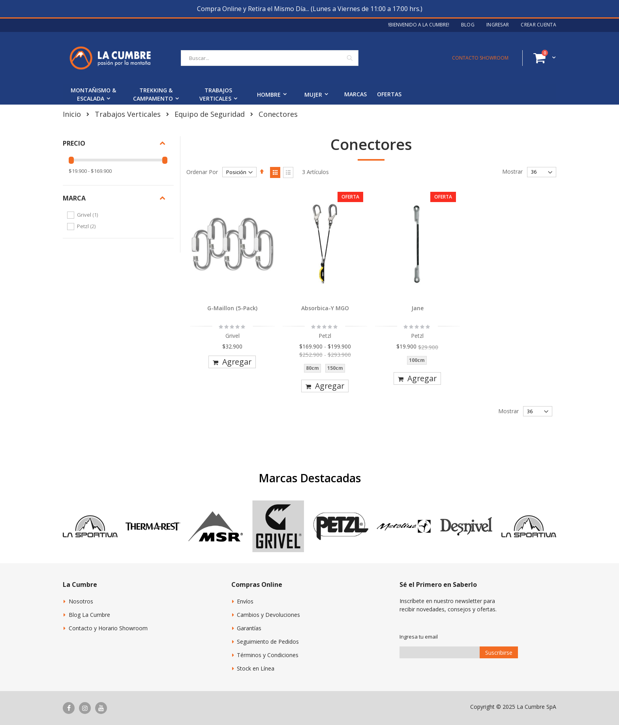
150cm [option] (335, 368)
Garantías (249, 628)
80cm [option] (312, 368)
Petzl (87, 226)
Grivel (88, 214)
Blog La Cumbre (89, 614)
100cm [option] (417, 360)
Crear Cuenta (538, 25)
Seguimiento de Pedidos (268, 641)
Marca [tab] (74, 198)
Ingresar (497, 25)
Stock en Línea (255, 668)
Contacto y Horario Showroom (108, 628)
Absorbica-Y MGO (325, 308)
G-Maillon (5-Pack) (232, 308)
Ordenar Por (202, 172)
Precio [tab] (74, 143)
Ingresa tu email (419, 636)
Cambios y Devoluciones (268, 614)
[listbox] (325, 370)
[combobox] (269, 58)
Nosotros (81, 601)
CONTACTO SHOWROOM (480, 57)
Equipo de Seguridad (209, 114)
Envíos (245, 601)
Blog (468, 25)
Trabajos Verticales (128, 114)
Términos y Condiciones (267, 655)
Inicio (72, 114)
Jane (417, 308)
